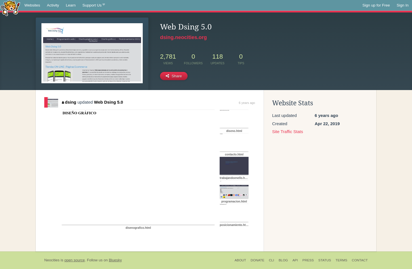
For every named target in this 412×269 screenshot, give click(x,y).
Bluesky (115, 260)
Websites (32, 5)
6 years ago (247, 102)
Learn (71, 5)
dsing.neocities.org (183, 37)
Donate (257, 260)
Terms (341, 260)
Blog (283, 260)
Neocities (52, 260)
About (240, 260)
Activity (53, 5)
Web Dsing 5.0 (108, 102)
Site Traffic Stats (287, 131)
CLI (271, 260)
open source (74, 260)
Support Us (94, 5)
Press (308, 260)
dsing (69, 102)
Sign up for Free (376, 5)
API (295, 260)
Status (324, 260)
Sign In (403, 5)
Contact (360, 260)
